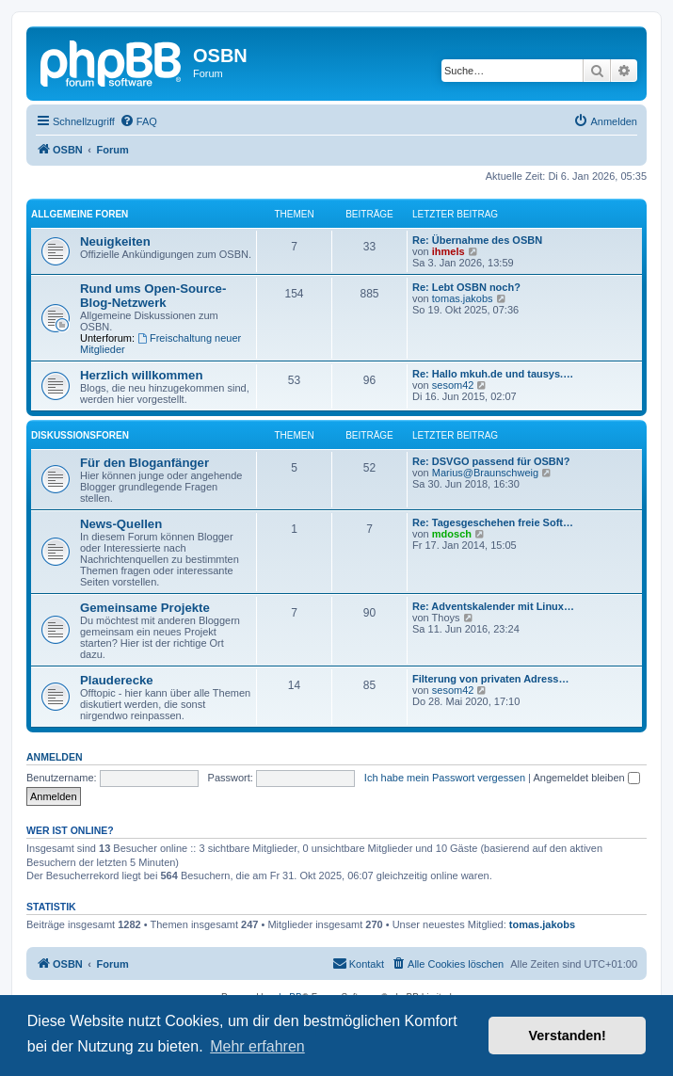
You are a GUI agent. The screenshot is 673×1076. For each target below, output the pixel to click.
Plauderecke (116, 680)
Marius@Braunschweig (485, 472)
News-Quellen (121, 524)
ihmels (448, 251)
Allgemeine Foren (79, 214)
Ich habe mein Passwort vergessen (444, 777)
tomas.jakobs (462, 298)
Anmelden (54, 757)
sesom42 (453, 385)
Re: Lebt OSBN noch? (466, 287)
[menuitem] (138, 121)
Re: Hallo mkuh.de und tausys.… (492, 373)
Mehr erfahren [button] (257, 1046)
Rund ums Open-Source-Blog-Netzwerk (153, 295)
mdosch (452, 533)
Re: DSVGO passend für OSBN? (490, 461)
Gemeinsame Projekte (145, 608)
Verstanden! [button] (567, 1035)
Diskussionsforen (80, 435)
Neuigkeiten (115, 241)
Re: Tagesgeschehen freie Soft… (492, 522)
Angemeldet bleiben (586, 777)
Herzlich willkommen (141, 375)
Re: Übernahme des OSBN (477, 240)
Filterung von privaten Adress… (490, 678)
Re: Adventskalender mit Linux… (493, 606)
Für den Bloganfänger (144, 463)
